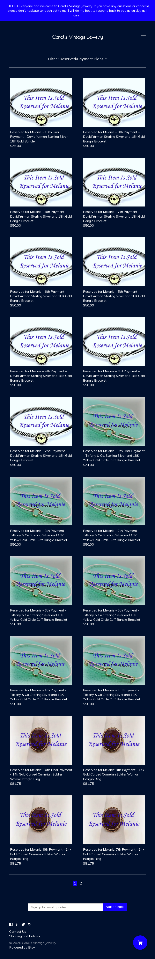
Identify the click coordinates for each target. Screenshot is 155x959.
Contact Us (17, 931)
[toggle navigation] (143, 36)
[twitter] (23, 924)
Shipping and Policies (24, 936)
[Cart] (140, 942)
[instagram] (29, 924)
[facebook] (11, 924)
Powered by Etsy (22, 947)
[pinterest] (17, 924)
